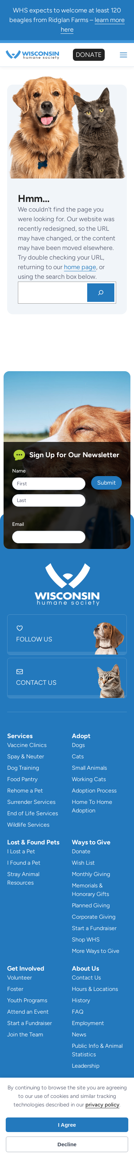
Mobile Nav (123, 55)
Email (18, 524)
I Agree (67, 1125)
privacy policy (102, 1104)
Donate (89, 55)
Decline (67, 1144)
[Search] (100, 292)
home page (80, 267)
